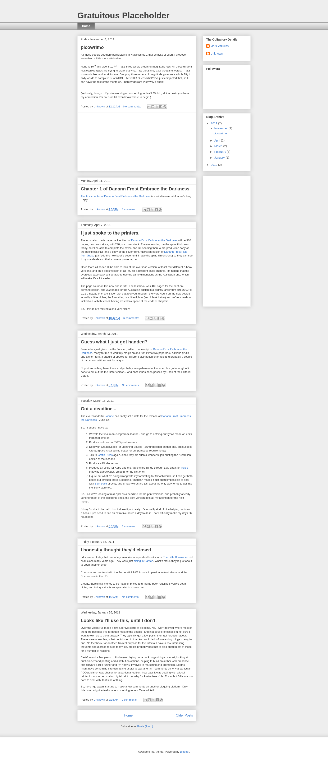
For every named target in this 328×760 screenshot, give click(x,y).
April (217, 140)
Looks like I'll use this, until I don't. (119, 620)
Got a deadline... (98, 408)
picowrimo (92, 47)
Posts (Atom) (145, 726)
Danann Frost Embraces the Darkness (154, 240)
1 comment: (129, 209)
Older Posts (184, 715)
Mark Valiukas (219, 46)
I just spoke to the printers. (110, 233)
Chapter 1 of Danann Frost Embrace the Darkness (135, 188)
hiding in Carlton (143, 560)
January (220, 157)
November (221, 128)
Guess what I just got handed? (114, 341)
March (218, 146)
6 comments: (131, 318)
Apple (184, 467)
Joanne (109, 416)
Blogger (184, 751)
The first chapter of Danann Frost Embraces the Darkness (115, 196)
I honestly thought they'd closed (116, 549)
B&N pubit (101, 483)
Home (86, 26)
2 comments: (130, 699)
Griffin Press (105, 455)
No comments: (132, 106)
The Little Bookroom (175, 557)
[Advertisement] (136, 142)
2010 (214, 164)
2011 (214, 123)
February (220, 151)
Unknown (216, 53)
